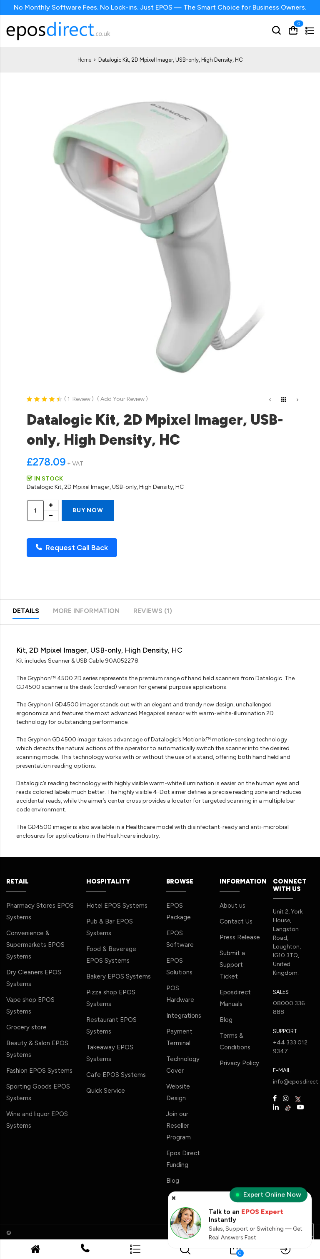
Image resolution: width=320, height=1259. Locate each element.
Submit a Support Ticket (232, 964)
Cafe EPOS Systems (116, 1075)
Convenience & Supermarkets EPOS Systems (35, 944)
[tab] (25, 612)
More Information (86, 611)
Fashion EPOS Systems (39, 1070)
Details (25, 611)
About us (232, 905)
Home (84, 60)
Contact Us (236, 921)
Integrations (183, 1015)
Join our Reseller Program (178, 1125)
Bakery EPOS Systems (118, 976)
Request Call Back (72, 547)
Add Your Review (122, 399)
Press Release (240, 937)
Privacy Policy (239, 1063)
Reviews (152, 611)
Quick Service (105, 1090)
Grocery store (26, 1027)
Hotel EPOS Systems (117, 905)
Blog (172, 1180)
